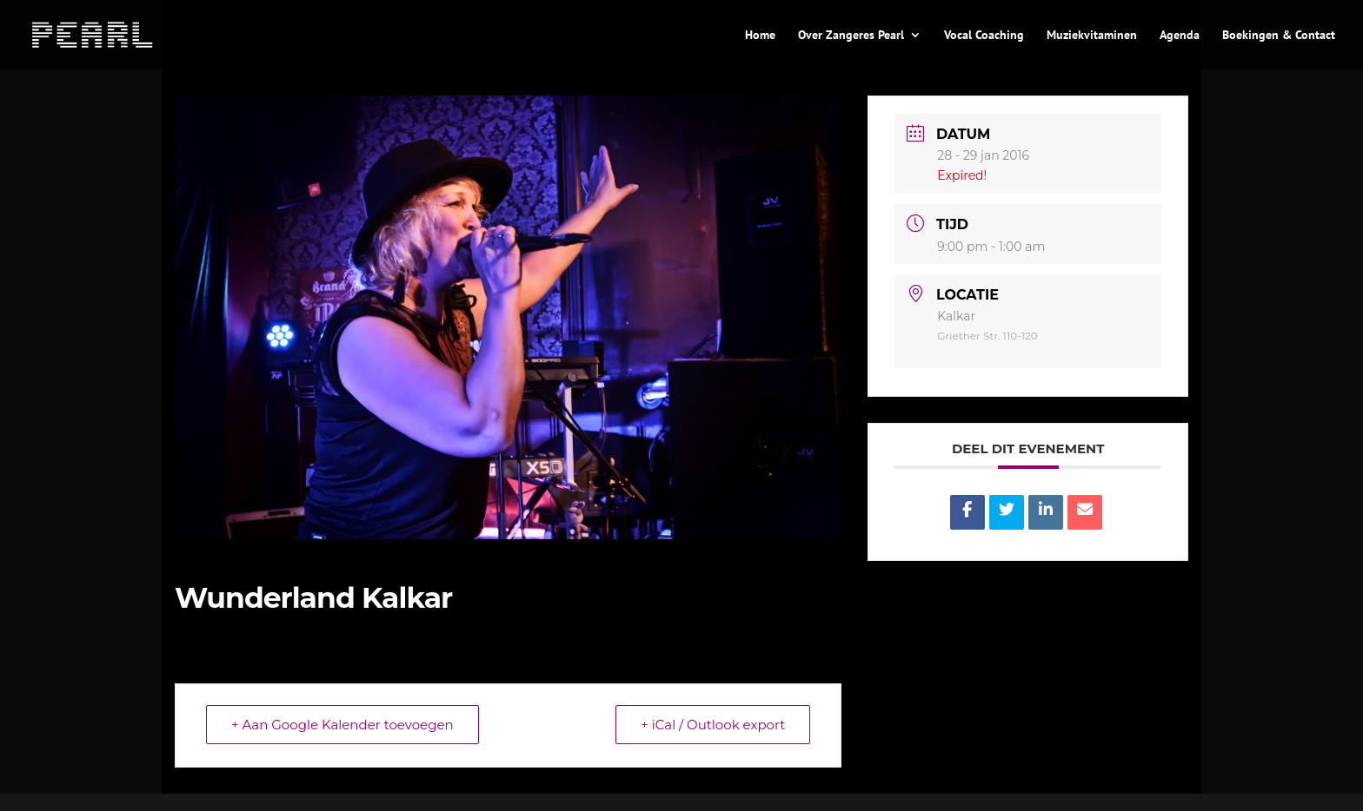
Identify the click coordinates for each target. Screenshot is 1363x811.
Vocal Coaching (984, 36)
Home (760, 36)
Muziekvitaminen (1092, 36)
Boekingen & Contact (1278, 36)
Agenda (1180, 36)
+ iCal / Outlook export (713, 724)
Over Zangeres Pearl (851, 36)
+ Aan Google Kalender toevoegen (342, 724)
